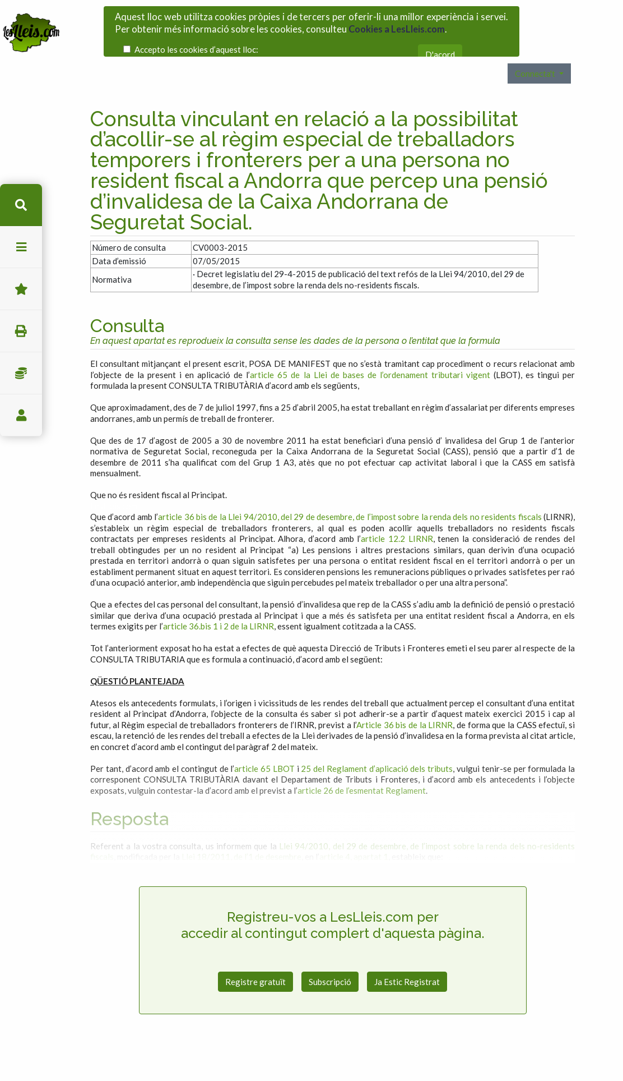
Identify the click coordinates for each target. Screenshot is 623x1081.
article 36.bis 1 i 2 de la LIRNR (218, 602)
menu (21, 247)
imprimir (21, 331)
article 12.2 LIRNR (397, 514)
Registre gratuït (255, 958)
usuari (21, 415)
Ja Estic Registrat (407, 958)
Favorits (21, 289)
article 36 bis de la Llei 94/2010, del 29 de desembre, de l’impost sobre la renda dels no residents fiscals (349, 492)
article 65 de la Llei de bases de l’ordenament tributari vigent (370, 351)
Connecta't (536, 49)
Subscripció (330, 958)
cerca (21, 205)
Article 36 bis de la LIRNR (404, 701)
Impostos (21, 373)
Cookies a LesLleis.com (396, 24)
